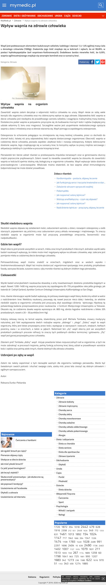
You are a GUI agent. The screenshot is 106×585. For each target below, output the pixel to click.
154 (85, 534)
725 (76, 556)
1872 (64, 527)
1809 (87, 553)
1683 (57, 560)
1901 (82, 556)
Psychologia (62, 506)
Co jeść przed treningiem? (13, 468)
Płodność (63, 481)
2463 (101, 545)
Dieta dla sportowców (69, 452)
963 (71, 556)
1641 (65, 556)
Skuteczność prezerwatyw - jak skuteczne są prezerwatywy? (22, 478)
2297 (57, 545)
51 (55, 563)
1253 (102, 530)
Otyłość (62, 464)
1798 (57, 556)
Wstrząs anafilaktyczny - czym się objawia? (77, 199)
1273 (70, 560)
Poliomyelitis (63, 191)
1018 (77, 527)
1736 (95, 545)
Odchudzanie (45, 15)
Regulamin (44, 576)
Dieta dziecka (65, 489)
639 (81, 545)
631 (56, 534)
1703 (60, 563)
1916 (57, 530)
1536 (93, 538)
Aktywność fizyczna (65, 493)
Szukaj (101, 5)
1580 (82, 560)
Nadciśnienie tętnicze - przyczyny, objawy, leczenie (80, 207)
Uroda (58, 15)
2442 (84, 526)
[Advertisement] (53, 35)
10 (76, 545)
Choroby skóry (65, 414)
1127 (72, 549)
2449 (79, 530)
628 (98, 527)
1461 (63, 534)
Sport (61, 502)
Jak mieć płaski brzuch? (12, 464)
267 (75, 552)
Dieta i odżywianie (25, 15)
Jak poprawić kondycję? (12, 484)
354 (71, 527)
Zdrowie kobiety (66, 401)
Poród (61, 477)
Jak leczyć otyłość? (10, 472)
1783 (72, 541)
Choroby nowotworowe (70, 418)
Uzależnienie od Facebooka (14, 488)
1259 (94, 553)
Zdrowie (7, 15)
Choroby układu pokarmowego (73, 431)
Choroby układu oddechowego (73, 427)
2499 (93, 542)
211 (97, 548)
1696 (64, 545)
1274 (78, 563)
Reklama (32, 576)
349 (91, 530)
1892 (78, 534)
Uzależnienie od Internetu (13, 497)
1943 (70, 538)
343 (66, 563)
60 (99, 553)
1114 (81, 552)
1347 (87, 538)
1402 (57, 549)
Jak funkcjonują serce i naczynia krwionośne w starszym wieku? (81, 182)
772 (96, 530)
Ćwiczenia (63, 498)
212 (69, 530)
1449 (79, 541)
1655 (64, 552)
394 (81, 538)
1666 (76, 538)
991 (99, 541)
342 (64, 560)
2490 (87, 545)
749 (70, 552)
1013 (71, 534)
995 (88, 556)
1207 (94, 556)
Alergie (62, 435)
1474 (57, 541)
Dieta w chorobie (67, 443)
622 (89, 559)
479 (91, 527)
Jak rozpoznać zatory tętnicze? (71, 195)
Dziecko (76, 15)
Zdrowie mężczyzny (68, 406)
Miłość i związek (67, 510)
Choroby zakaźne (67, 422)
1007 (65, 549)
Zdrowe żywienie (67, 456)
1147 (57, 537)
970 (101, 560)
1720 (57, 527)
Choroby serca (65, 410)
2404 (71, 545)
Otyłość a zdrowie (9, 492)
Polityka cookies (60, 576)
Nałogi (62, 514)
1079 (84, 548)
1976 (77, 549)
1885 (85, 563)
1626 (85, 530)
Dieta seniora (65, 447)
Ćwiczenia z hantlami (26, 440)
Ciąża (67, 15)
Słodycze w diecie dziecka (13, 459)
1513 (57, 552)
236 (77, 560)
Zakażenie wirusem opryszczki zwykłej (75, 186)
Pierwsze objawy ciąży (12, 455)
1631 (91, 549)
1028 (86, 541)
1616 (95, 560)
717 (65, 538)
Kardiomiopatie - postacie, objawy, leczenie (77, 178)
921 (74, 530)
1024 (93, 534)
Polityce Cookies (84, 580)
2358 (64, 530)
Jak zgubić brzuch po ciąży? (13, 451)
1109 (65, 542)
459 (71, 563)
